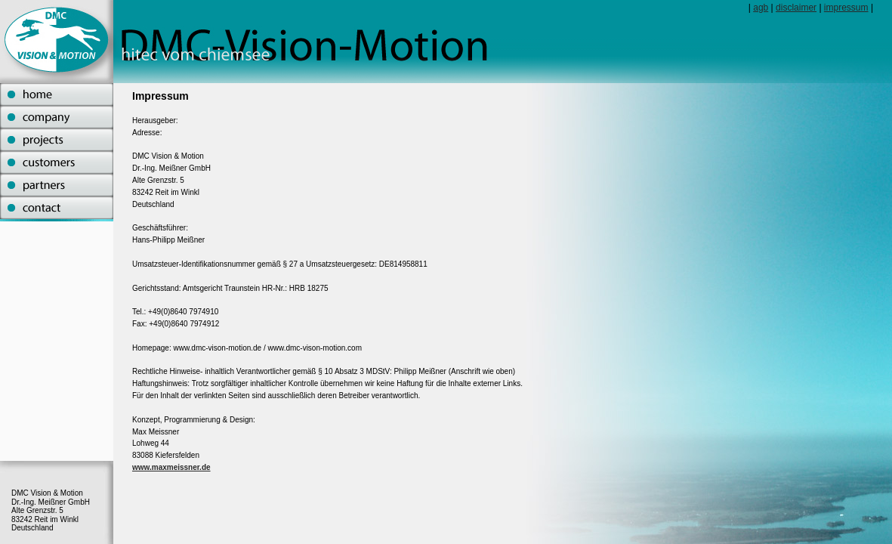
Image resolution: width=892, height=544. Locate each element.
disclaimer (796, 7)
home (56, 94)
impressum (846, 7)
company (56, 117)
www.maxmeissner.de (171, 467)
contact (56, 207)
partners (56, 185)
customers (56, 162)
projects (56, 139)
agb (760, 7)
